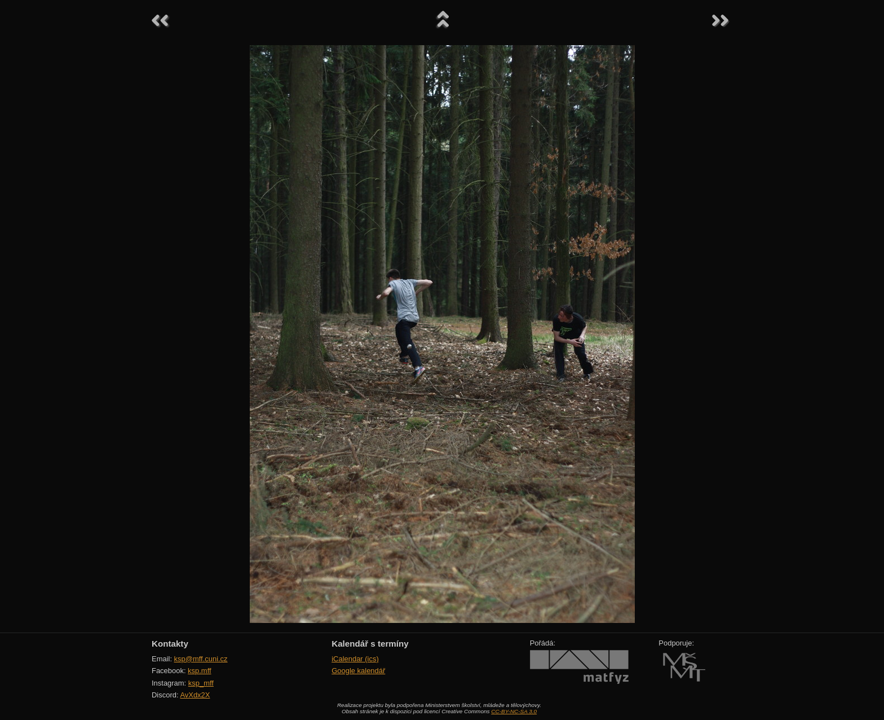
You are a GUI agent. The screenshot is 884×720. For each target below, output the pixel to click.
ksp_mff (201, 683)
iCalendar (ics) (355, 659)
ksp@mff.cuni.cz (201, 659)
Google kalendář (358, 670)
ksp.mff (199, 670)
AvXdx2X (195, 695)
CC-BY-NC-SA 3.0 (514, 711)
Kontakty (170, 643)
